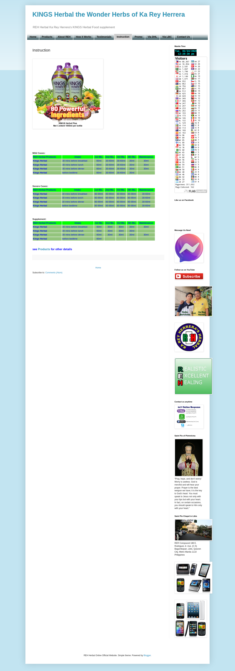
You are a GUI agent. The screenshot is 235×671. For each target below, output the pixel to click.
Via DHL (152, 36)
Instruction (123, 36)
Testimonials (104, 36)
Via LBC (167, 36)
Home (33, 36)
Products (47, 36)
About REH (64, 36)
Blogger (147, 655)
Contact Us (183, 36)
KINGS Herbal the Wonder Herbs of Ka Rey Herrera (108, 14)
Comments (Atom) (53, 272)
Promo (138, 36)
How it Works (83, 36)
